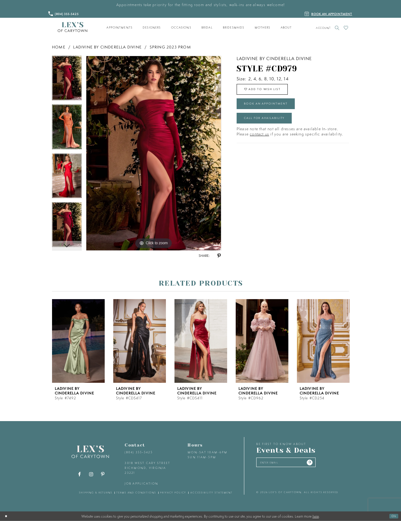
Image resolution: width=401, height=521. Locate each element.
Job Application (141, 483)
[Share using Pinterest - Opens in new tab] (218, 255)
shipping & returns (95, 492)
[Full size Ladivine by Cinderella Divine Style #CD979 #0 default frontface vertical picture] (153, 153)
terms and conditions (136, 492)
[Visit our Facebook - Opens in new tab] (79, 474)
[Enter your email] (293, 464)
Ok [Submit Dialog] (393, 516)
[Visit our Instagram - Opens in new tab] (91, 474)
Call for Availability (271, 126)
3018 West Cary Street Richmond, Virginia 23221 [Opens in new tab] (147, 467)
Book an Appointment (273, 109)
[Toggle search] (337, 28)
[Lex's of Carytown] (72, 27)
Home (59, 47)
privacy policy (173, 492)
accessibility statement (211, 492)
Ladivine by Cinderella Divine (107, 47)
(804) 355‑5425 (138, 452)
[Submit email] (323, 463)
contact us (259, 144)
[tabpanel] (67, 80)
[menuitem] (119, 27)
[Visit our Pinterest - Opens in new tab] (102, 474)
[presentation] (78, 341)
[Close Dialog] (7, 516)
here (316, 516)
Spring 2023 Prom (170, 47)
